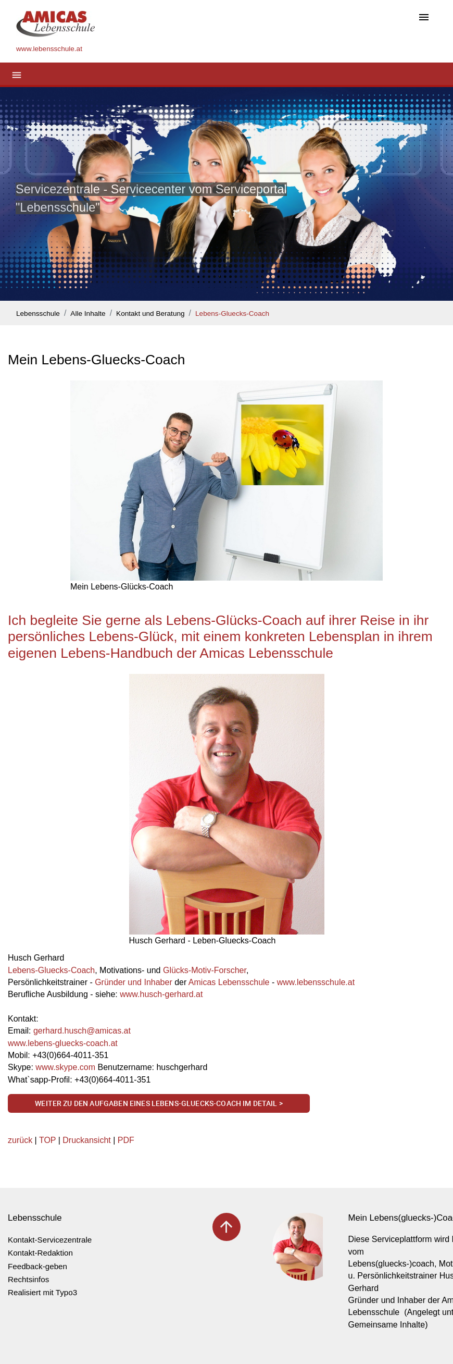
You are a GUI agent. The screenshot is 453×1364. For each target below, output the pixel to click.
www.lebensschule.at (316, 982)
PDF (126, 1140)
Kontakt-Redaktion (40, 1252)
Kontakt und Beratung (150, 313)
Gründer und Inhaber (133, 982)
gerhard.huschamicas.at (82, 1030)
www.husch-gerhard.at (161, 994)
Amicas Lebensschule (229, 982)
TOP (47, 1140)
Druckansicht (86, 1140)
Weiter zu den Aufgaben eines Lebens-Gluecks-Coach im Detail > (159, 1103)
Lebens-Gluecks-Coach (232, 313)
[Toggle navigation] (424, 18)
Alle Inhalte (87, 313)
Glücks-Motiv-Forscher (204, 970)
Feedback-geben (37, 1266)
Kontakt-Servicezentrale (50, 1239)
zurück (20, 1140)
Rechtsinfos (28, 1279)
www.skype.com (65, 1067)
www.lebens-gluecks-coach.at (63, 1043)
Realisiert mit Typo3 (42, 1292)
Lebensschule (38, 313)
